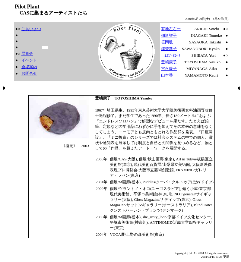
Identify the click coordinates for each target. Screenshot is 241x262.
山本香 (167, 75)
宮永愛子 (169, 68)
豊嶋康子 (169, 62)
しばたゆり (171, 55)
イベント (29, 60)
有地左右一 (171, 29)
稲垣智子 (169, 35)
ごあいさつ (31, 29)
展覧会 (27, 53)
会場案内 (29, 67)
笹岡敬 (167, 42)
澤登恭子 (169, 48)
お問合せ (29, 73)
